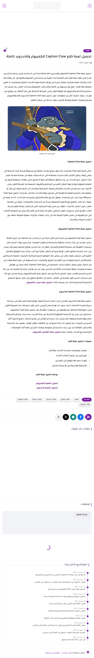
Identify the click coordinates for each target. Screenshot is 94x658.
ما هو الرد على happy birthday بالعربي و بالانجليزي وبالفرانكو (60, 575)
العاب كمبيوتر (23, 399)
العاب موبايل (85, 404)
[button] (80, 417)
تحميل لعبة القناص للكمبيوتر (47, 332)
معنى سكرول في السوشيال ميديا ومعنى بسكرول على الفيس (60, 582)
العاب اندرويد (51, 399)
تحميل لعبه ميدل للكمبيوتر (39, 283)
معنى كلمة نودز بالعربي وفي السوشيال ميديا (67, 604)
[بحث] (4, 6)
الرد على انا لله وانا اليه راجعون (73, 640)
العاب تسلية (36, 399)
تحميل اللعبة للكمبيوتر (47, 383)
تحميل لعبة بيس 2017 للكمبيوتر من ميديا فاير (66, 589)
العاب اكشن (65, 399)
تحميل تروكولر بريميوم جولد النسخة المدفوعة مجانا (64, 597)
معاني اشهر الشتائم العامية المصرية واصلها (66, 611)
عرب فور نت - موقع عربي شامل (58, 653)
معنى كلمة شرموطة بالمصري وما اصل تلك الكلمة (64, 618)
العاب (87, 51)
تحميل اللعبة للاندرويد (47, 388)
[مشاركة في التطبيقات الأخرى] (58, 417)
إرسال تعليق (82, 515)
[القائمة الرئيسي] (90, 6)
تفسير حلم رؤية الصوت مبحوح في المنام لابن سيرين (64, 633)
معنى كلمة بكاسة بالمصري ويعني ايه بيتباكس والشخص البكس (59, 625)
